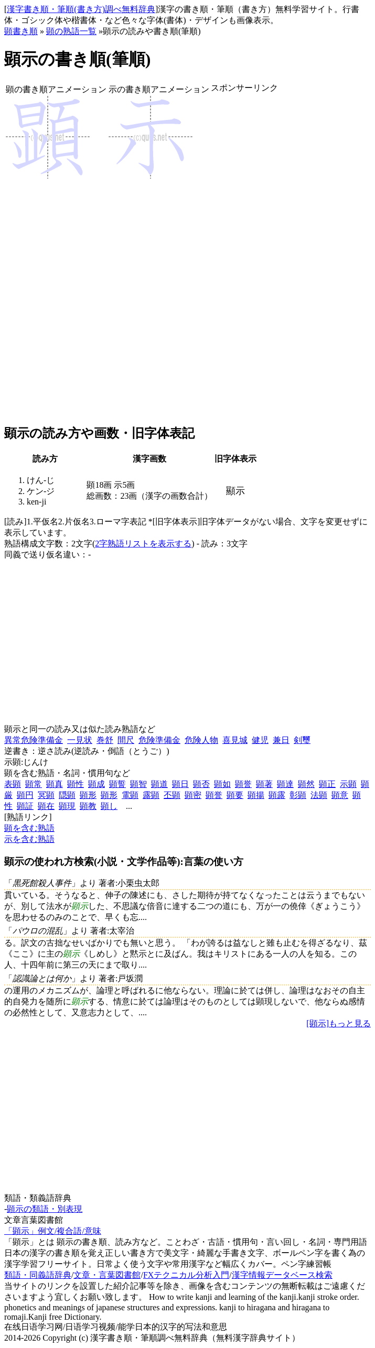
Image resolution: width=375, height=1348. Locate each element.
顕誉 (243, 784)
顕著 (264, 784)
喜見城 (235, 740)
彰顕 (298, 795)
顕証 (25, 806)
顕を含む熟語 (29, 828)
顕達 (285, 784)
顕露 (277, 795)
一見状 (79, 740)
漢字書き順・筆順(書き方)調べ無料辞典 (81, 9)
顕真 (54, 784)
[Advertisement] (244, 259)
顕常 (33, 784)
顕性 (75, 784)
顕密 (193, 795)
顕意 (339, 795)
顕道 (159, 784)
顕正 (327, 784)
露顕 (151, 795)
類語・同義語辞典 (37, 1274)
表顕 (12, 784)
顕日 (180, 784)
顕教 (88, 806)
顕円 (25, 795)
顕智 (138, 784)
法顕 (318, 795)
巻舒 (105, 740)
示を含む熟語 (29, 839)
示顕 (348, 784)
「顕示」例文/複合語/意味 (52, 1230)
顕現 (67, 806)
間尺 (125, 740)
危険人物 (201, 740)
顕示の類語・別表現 (44, 1208)
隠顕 (67, 795)
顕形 (88, 795)
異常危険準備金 (33, 740)
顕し (109, 806)
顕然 (306, 784)
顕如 (222, 784)
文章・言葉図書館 (107, 1274)
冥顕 (46, 795)
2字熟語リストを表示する (143, 543)
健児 (260, 740)
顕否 (201, 784)
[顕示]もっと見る (338, 1023)
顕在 (46, 806)
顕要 (235, 795)
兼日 (281, 740)
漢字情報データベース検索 (282, 1274)
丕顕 (172, 795)
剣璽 (302, 740)
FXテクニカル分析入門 (186, 1274)
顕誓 (117, 784)
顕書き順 (21, 31)
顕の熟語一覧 (71, 31)
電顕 (130, 795)
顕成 (96, 784)
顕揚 (256, 795)
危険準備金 (159, 740)
